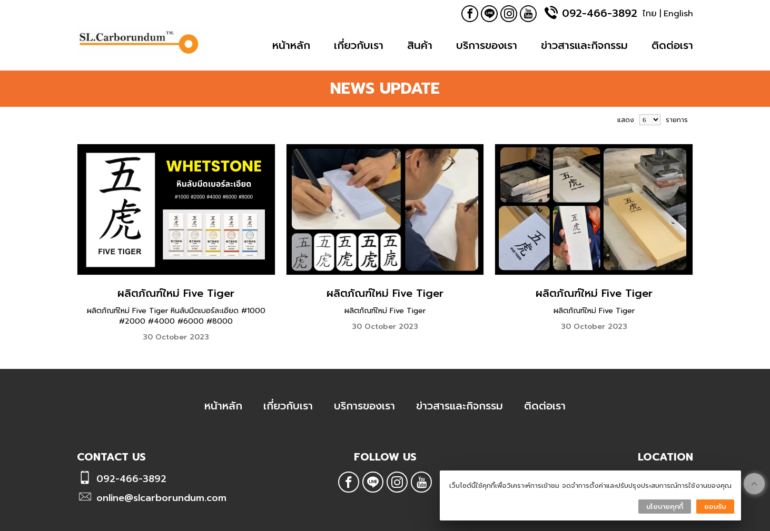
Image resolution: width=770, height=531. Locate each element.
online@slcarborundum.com (161, 497)
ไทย (650, 13)
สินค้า (419, 45)
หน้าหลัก (291, 45)
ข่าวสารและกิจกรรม (584, 45)
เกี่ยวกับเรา (358, 45)
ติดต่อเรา (672, 45)
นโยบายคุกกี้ (664, 507)
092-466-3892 (599, 13)
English (678, 13)
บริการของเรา (486, 45)
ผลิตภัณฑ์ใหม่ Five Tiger (175, 293)
